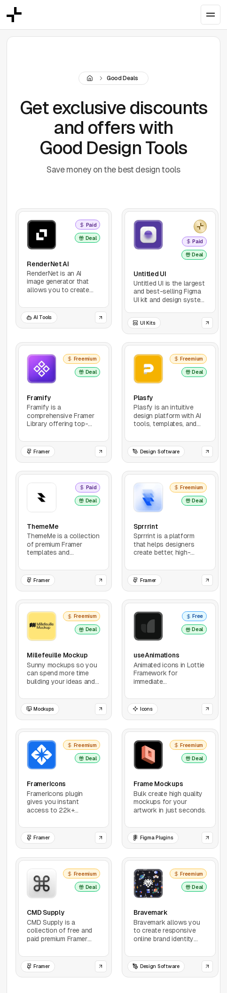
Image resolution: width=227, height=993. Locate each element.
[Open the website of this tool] (101, 317)
